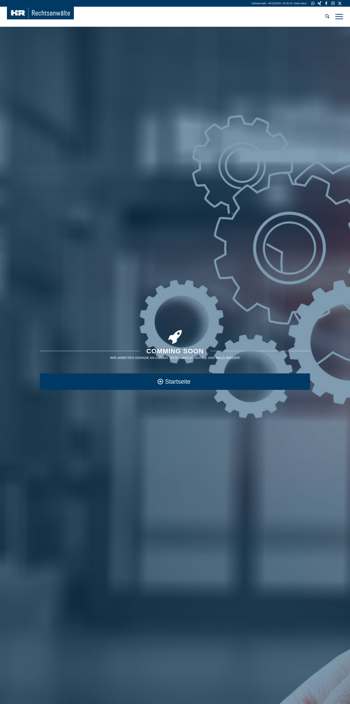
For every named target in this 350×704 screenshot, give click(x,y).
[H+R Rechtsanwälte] (40, 17)
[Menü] (337, 17)
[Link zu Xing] (319, 3)
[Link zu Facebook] (326, 3)
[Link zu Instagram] (333, 3)
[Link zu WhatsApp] (313, 3)
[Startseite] (175, 381)
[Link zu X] (339, 3)
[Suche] (327, 17)
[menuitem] (327, 17)
